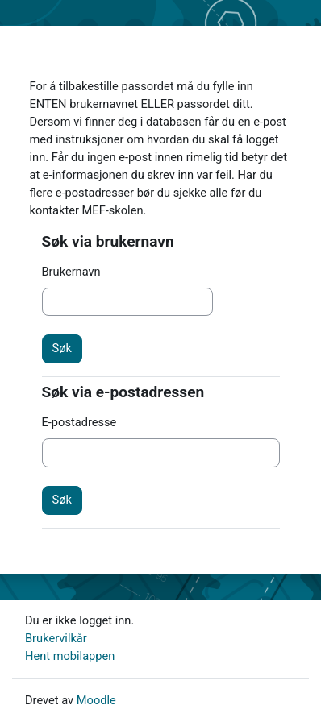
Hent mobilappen (70, 656)
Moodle (96, 700)
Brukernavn (71, 271)
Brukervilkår (56, 638)
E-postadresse (79, 422)
